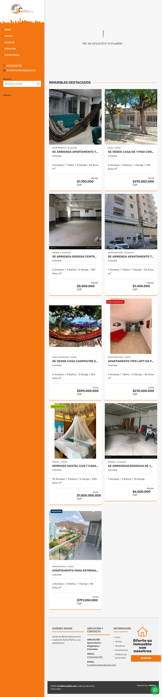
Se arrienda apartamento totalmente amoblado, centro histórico (75, 152)
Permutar (10, 49)
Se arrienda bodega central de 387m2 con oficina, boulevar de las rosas (75, 256)
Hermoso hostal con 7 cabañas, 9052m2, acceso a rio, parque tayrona (75, 466)
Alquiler (9, 42)
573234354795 (14, 65)
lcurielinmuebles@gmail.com (21, 70)
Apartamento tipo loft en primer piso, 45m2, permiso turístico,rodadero (131, 361)
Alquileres (120, 646)
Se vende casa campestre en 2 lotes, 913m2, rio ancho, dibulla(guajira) (75, 361)
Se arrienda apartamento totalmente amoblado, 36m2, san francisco (131, 256)
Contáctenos (11, 55)
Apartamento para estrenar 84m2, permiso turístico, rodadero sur (75, 570)
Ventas (8, 36)
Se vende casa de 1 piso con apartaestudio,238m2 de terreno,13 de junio (131, 152)
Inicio (7, 30)
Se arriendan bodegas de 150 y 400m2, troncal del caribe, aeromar (131, 466)
